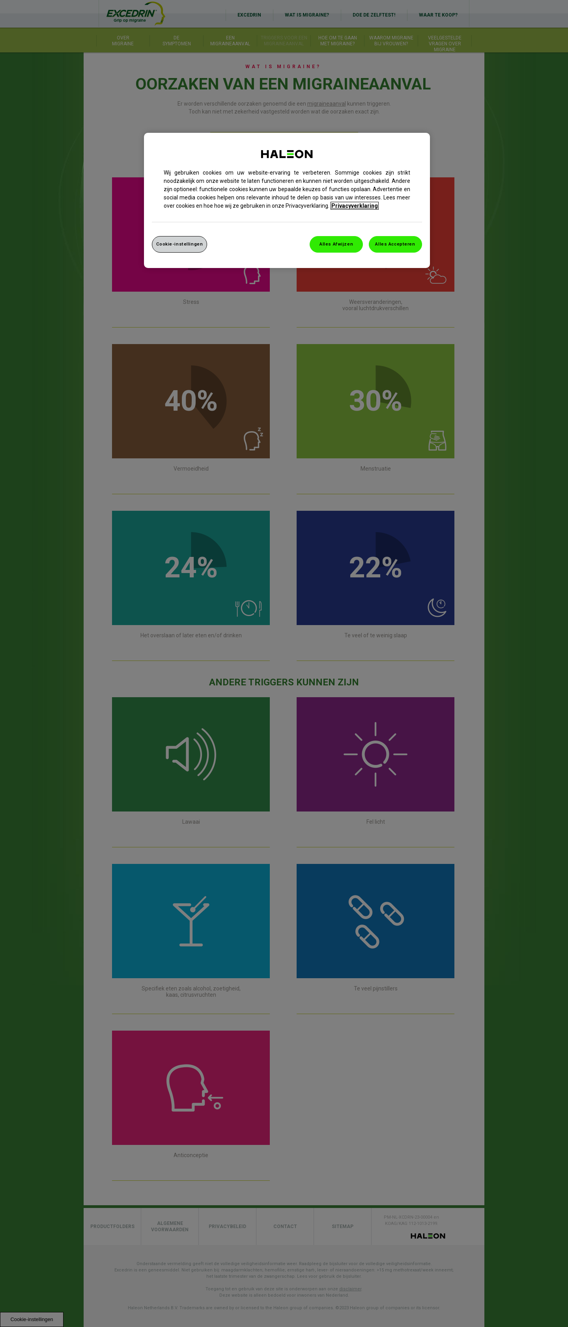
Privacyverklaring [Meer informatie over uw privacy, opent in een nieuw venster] (354, 206)
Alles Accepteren (395, 244)
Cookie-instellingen (179, 244)
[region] (287, 200)
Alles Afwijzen (336, 244)
